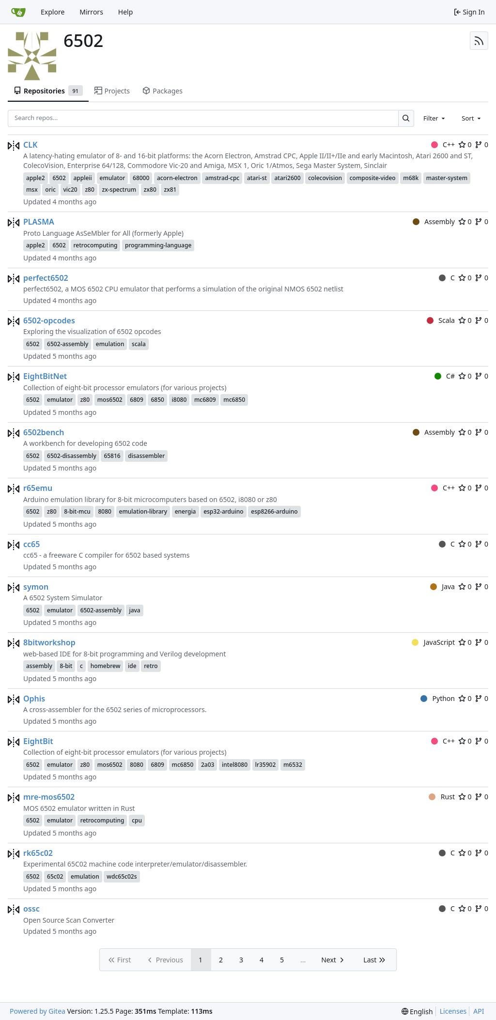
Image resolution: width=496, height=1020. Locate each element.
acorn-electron (177, 178)
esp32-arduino (223, 511)
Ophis (34, 698)
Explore (52, 11)
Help (125, 11)
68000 (141, 178)
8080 (104, 511)
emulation (110, 344)
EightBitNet (45, 376)
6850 (157, 400)
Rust (442, 796)
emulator (112, 178)
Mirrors (91, 11)
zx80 (150, 189)
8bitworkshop (49, 642)
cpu (137, 820)
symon (35, 587)
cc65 (31, 544)
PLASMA (38, 222)
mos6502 (110, 400)
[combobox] (435, 118)
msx (32, 189)
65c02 (55, 876)
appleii (83, 178)
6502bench (43, 432)
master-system (446, 178)
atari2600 (287, 178)
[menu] (417, 1011)
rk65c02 (38, 853)
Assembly (434, 221)
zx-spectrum (119, 189)
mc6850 (234, 400)
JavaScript (433, 642)
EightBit (38, 741)
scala (139, 344)
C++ (443, 144)
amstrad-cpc (222, 178)
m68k (410, 178)
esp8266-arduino (274, 511)
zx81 (170, 189)
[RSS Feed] (479, 40)
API (478, 1011)
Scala (441, 320)
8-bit (66, 666)
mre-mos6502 (49, 797)
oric (50, 189)
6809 (136, 400)
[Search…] (406, 118)
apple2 (35, 178)
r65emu (37, 488)
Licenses (453, 1011)
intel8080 (235, 765)
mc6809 (205, 400)
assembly (39, 666)
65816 (112, 456)
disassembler (146, 456)
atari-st (257, 178)
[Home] (18, 12)
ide (132, 666)
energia (185, 511)
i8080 (179, 400)
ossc (31, 908)
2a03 (207, 765)
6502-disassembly (71, 456)
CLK (30, 145)
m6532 (292, 765)
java (134, 610)
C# (444, 376)
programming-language (158, 245)
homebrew (106, 666)
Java (442, 586)
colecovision (325, 178)
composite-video (373, 178)
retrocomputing (96, 245)
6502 (58, 178)
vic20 (70, 189)
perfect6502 (45, 278)
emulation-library (143, 511)
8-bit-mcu (77, 511)
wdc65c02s (122, 876)
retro (151, 666)
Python (437, 698)
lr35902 (265, 765)
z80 (89, 189)
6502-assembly (67, 344)
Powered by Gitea (37, 1011)
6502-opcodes (49, 320)
